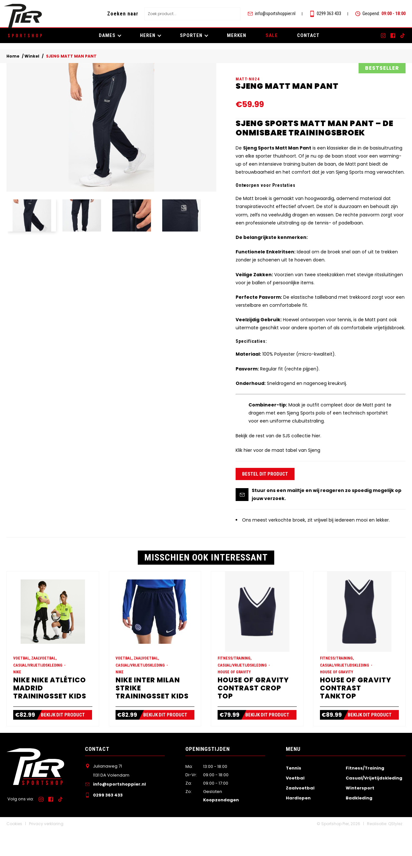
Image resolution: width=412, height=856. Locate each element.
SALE (272, 35)
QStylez (395, 849)
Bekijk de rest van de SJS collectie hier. (278, 448)
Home (12, 56)
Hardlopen (298, 824)
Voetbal (295, 804)
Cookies (14, 849)
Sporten (191, 35)
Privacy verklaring (46, 849)
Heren (147, 35)
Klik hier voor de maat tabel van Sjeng (278, 463)
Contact (308, 35)
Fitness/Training (365, 794)
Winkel (31, 56)
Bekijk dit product (66, 740)
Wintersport (360, 814)
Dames (107, 35)
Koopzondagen (221, 826)
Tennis (293, 794)
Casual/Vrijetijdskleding (374, 804)
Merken (236, 35)
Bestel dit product (265, 487)
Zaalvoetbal (300, 814)
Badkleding (359, 824)
